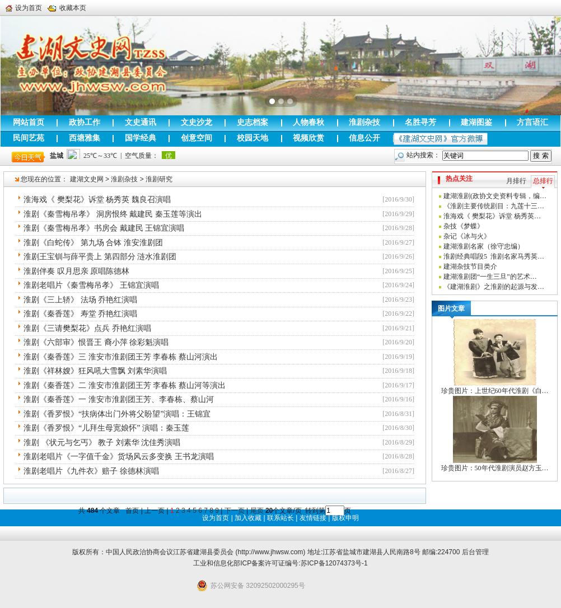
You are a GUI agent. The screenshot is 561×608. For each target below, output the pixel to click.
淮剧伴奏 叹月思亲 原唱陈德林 (76, 271)
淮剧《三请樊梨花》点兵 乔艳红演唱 (87, 328)
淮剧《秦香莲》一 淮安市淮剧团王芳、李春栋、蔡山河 (119, 399)
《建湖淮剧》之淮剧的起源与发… (493, 287)
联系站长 (280, 518)
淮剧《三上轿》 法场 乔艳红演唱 (80, 300)
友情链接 (313, 518)
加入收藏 (248, 518)
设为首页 (24, 8)
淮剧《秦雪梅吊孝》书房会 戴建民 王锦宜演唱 (104, 228)
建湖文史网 (87, 179)
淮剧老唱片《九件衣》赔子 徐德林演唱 (91, 471)
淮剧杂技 (124, 179)
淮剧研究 (159, 179)
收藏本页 (67, 8)
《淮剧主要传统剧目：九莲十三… (493, 206)
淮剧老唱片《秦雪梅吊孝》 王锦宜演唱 (91, 285)
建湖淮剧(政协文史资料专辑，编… (494, 196)
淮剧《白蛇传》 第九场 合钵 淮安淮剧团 (93, 242)
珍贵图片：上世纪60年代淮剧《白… (495, 391)
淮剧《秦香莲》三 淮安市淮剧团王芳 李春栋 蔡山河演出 (121, 357)
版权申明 (345, 518)
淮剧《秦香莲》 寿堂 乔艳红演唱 (80, 314)
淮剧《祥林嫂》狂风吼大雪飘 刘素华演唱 (95, 371)
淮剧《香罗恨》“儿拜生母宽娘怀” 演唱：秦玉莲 (106, 428)
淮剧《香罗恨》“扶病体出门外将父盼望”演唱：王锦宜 (117, 414)
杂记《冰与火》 (466, 236)
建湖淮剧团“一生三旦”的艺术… (490, 276)
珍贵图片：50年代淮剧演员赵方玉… (495, 468)
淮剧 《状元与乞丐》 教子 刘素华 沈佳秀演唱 (102, 442)
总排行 (543, 181)
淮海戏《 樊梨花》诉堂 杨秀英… (492, 216)
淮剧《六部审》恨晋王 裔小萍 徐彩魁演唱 (96, 342)
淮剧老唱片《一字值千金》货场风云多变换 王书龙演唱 (119, 456)
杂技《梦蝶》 (463, 226)
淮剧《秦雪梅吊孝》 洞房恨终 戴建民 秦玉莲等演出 (113, 214)
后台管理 (475, 552)
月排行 (516, 181)
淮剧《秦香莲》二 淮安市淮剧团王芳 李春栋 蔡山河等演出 (125, 385)
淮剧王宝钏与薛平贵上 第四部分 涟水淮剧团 (100, 256)
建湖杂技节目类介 (470, 266)
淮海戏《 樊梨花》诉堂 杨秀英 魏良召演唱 (97, 199)
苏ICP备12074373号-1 (334, 563)
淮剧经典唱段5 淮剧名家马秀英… (493, 256)
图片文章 (451, 308)
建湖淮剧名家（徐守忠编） (483, 246)
